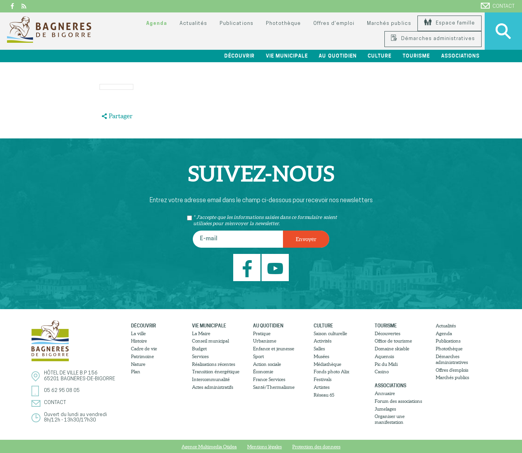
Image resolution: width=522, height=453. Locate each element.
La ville (138, 333)
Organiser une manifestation (390, 419)
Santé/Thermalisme (274, 387)
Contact (498, 6)
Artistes (322, 387)
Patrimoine (142, 356)
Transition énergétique (215, 371)
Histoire (139, 340)
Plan (135, 371)
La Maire (201, 333)
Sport (258, 356)
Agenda (156, 23)
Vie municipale (287, 56)
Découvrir (239, 56)
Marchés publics (389, 23)
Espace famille (449, 23)
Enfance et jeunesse (273, 348)
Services (200, 356)
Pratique (262, 333)
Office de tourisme (393, 340)
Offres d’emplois (452, 370)
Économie (263, 371)
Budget (199, 348)
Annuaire (385, 393)
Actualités (193, 23)
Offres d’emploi (333, 23)
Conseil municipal (210, 340)
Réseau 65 (324, 394)
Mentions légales (264, 446)
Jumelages (385, 408)
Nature (138, 364)
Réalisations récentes (213, 364)
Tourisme (416, 56)
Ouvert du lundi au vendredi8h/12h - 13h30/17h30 (75, 417)
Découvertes (387, 333)
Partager (121, 115)
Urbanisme (264, 340)
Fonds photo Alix (331, 371)
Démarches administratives (433, 38)
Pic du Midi (386, 364)
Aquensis (384, 356)
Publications (236, 23)
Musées (321, 356)
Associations (460, 56)
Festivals (323, 379)
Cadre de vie (144, 348)
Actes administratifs (212, 387)
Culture (379, 56)
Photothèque (283, 23)
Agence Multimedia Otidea (209, 446)
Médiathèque (327, 364)
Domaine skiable (392, 348)
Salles (319, 348)
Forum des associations (398, 401)
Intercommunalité (211, 379)
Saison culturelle (330, 333)
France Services (269, 379)
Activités (323, 340)
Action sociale (267, 364)
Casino (382, 371)
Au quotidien (337, 56)
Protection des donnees (316, 446)
